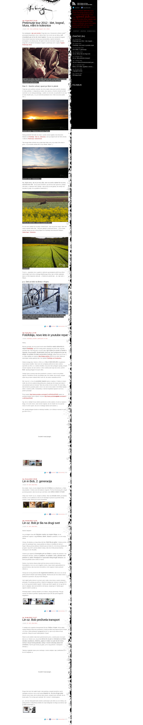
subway (81, 23)
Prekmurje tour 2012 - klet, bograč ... (85, 40)
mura (31, 29)
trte (88, 11)
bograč (41, 29)
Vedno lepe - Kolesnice (29, 232)
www (74, 23)
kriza (73, 17)
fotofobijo (30, 348)
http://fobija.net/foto (44, 356)
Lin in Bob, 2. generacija (85, 48)
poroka (75, 21)
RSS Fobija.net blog (82, 3)
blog (76, 11)
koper (78, 15)
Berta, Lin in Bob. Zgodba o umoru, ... (85, 65)
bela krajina (92, 23)
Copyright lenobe (85, 70)
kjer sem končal (36, 33)
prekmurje (35, 29)
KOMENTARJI (91, 31)
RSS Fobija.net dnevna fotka (84, 4)
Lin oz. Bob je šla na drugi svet (85, 53)
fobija (91, 21)
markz (91, 25)
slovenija (80, 13)
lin (44, 338)
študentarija (82, 21)
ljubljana (86, 13)
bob (46, 338)
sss (87, 25)
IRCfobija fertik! (85, 74)
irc (77, 23)
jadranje (75, 27)
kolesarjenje (85, 15)
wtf (85, 25)
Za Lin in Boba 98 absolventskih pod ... (85, 61)
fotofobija (29, 338)
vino (44, 29)
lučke (91, 15)
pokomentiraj (61, 326)
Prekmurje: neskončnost (35, 138)
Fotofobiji (31, 137)
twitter (46, 326)
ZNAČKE (83, 31)
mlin (28, 29)
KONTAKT (76, 31)
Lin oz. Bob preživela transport (85, 57)
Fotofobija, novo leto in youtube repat (85, 44)
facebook (52, 326)
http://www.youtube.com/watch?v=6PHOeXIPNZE (44, 394)
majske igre (91, 19)
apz (73, 11)
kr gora (80, 27)
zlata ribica (34, 484)
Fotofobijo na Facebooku (54, 358)
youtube (34, 338)
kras (85, 19)
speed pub (40, 338)
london (93, 17)
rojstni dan (86, 27)
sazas (86, 23)
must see (82, 10)
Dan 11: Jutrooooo (40, 137)
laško (82, 19)
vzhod (48, 29)
